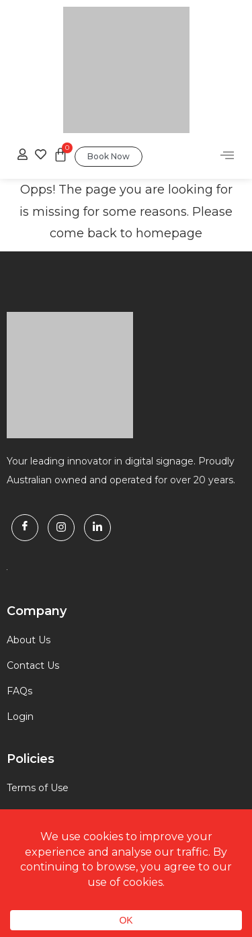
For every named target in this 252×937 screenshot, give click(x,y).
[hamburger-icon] (227, 156)
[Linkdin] (97, 527)
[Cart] (60, 154)
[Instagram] (61, 527)
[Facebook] (24, 527)
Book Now (108, 156)
